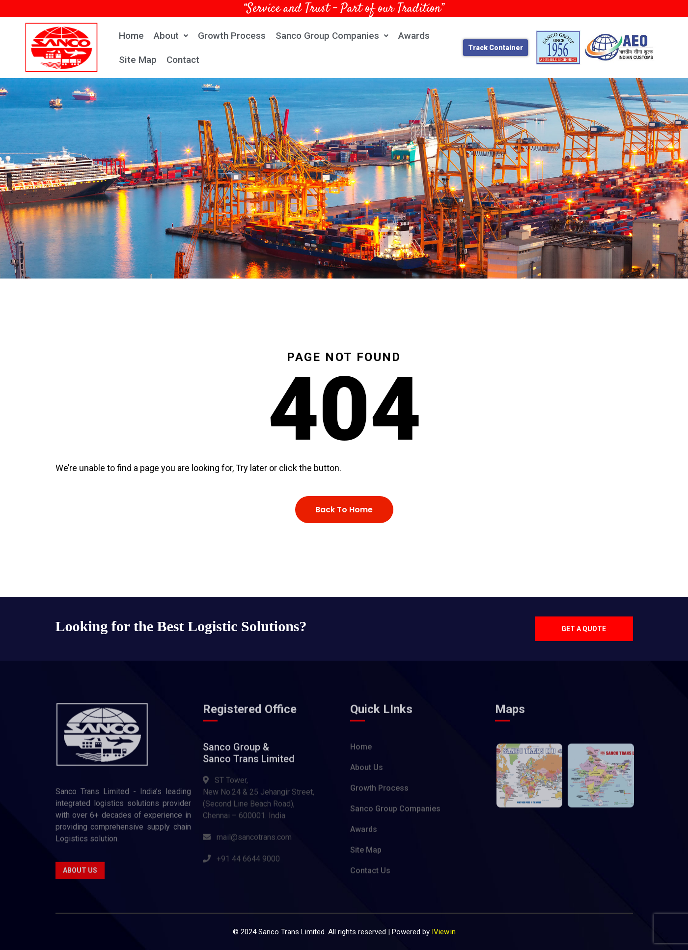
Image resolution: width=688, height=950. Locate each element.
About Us (80, 874)
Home (131, 35)
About (171, 35)
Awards (414, 35)
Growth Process (232, 35)
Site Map (138, 59)
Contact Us (370, 874)
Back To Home (344, 509)
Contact (182, 59)
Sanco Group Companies (331, 35)
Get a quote (583, 629)
